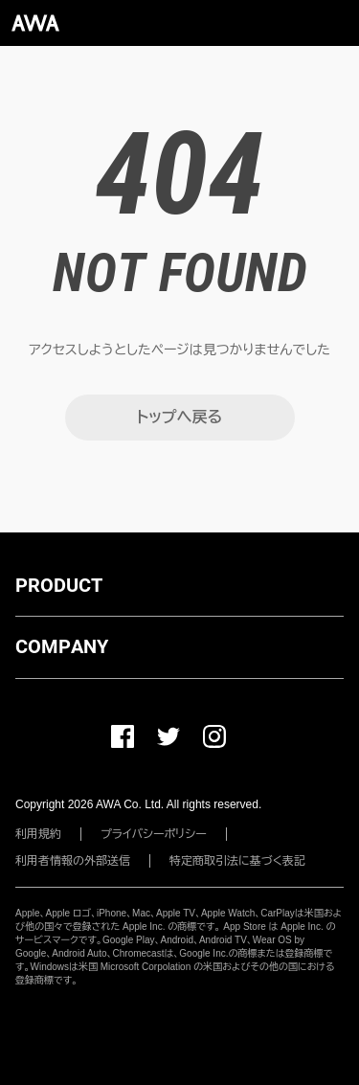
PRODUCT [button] (58, 585)
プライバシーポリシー (154, 834)
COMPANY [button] (61, 646)
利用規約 (38, 834)
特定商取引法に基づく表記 (237, 861)
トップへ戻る (179, 417)
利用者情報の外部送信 (72, 861)
